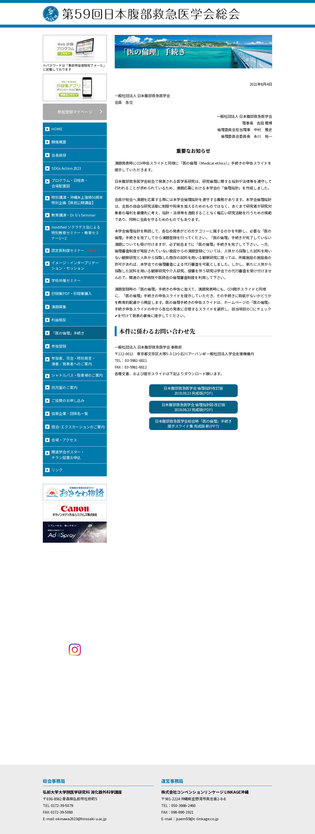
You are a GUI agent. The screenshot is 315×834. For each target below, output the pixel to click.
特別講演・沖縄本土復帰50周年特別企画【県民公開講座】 (77, 200)
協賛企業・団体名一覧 (69, 413)
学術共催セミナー (66, 280)
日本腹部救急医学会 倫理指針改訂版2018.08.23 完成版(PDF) (193, 391)
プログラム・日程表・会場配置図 (69, 183)
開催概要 (58, 141)
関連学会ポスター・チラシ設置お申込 (67, 454)
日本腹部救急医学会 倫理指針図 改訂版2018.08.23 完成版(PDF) (193, 407)
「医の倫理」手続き (67, 333)
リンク (57, 469)
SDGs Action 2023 (66, 168)
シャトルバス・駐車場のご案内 (77, 375)
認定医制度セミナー (75, 250)
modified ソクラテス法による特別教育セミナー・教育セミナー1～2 (75, 232)
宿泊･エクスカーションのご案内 (78, 426)
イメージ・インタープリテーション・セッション (75, 265)
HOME (56, 128)
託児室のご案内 (64, 387)
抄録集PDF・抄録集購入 (71, 293)
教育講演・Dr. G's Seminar (73, 214)
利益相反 (58, 319)
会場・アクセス (64, 439)
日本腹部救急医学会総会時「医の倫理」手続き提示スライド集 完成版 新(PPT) (193, 423)
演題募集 (58, 306)
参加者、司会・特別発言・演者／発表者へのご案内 (73, 360)
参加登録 (58, 346)
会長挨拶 (58, 155)
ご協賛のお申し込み (67, 400)
